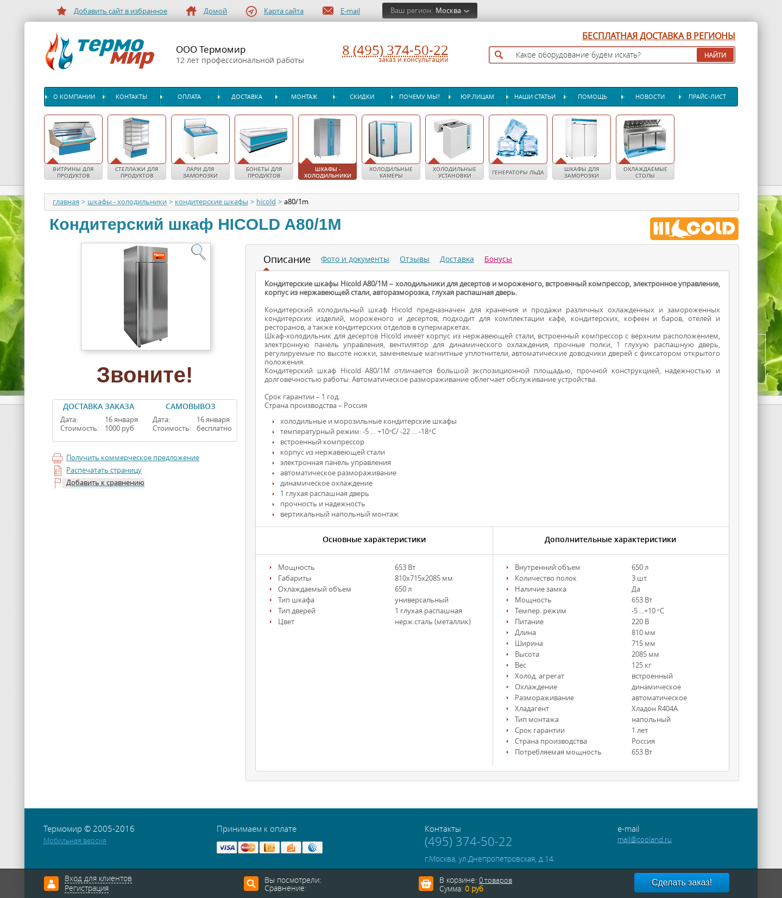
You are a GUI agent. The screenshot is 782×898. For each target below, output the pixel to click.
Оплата (189, 97)
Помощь (592, 97)
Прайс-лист (707, 97)
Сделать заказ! (682, 882)
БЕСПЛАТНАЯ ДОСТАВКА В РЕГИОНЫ (658, 36)
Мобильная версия (74, 840)
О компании (74, 97)
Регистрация (87, 888)
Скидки (362, 97)
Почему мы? (419, 97)
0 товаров (495, 880)
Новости (650, 97)
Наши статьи (535, 97)
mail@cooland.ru (644, 839)
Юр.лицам (477, 97)
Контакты (131, 97)
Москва (448, 10)
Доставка (246, 97)
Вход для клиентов (98, 879)
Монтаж (304, 97)
